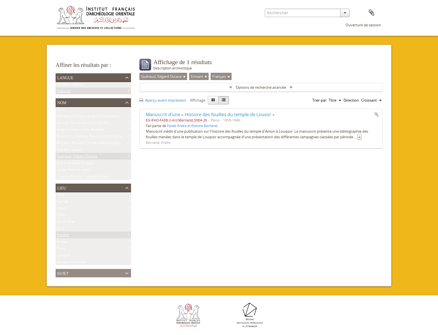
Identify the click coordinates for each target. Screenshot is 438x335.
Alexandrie (65, 222)
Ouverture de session (363, 24)
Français (63, 92)
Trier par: (319, 100)
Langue (65, 77)
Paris (61, 249)
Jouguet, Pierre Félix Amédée (80, 130)
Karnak (62, 202)
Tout (61, 110)
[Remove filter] (184, 76)
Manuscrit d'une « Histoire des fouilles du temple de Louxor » (210, 114)
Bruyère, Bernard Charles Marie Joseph (88, 143)
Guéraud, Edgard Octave (77, 157)
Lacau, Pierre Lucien (73, 170)
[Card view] (213, 100)
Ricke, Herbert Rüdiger (75, 164)
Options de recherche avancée (261, 87)
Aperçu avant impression (162, 100)
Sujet (62, 273)
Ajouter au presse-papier (376, 114)
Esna (61, 229)
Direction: (352, 100)
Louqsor (64, 256)
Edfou (61, 209)
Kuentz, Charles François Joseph (83, 177)
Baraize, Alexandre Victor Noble (83, 123)
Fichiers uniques (70, 85)
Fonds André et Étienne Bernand (192, 125)
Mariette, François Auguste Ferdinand (88, 117)
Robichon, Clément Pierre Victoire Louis (89, 137)
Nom (61, 102)
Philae (62, 242)
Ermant (63, 235)
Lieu (61, 187)
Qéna (61, 215)
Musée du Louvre (71, 262)
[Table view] (223, 100)
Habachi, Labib (69, 150)
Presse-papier (372, 13)
